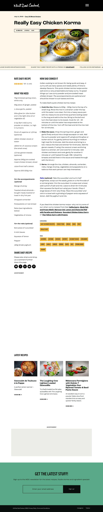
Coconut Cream (74, 239)
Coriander (84, 239)
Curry (42, 244)
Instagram (80, 508)
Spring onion (79, 244)
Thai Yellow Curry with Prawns (55, 215)
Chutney (64, 239)
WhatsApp (71, 67)
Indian (68, 224)
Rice (72, 244)
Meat (79, 224)
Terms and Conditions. (43, 508)
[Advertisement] (25, 300)
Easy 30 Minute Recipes (33, 16)
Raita (42, 178)
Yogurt (43, 249)
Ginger (55, 244)
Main (73, 224)
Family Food (60, 224)
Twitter (88, 508)
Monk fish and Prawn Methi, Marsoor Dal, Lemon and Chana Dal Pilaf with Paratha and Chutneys (64, 209)
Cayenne (50, 239)
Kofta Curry (74, 207)
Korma (61, 244)
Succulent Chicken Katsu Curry (76, 212)
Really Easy (44, 229)
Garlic (49, 244)
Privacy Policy (32, 508)
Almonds (43, 239)
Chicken (57, 239)
